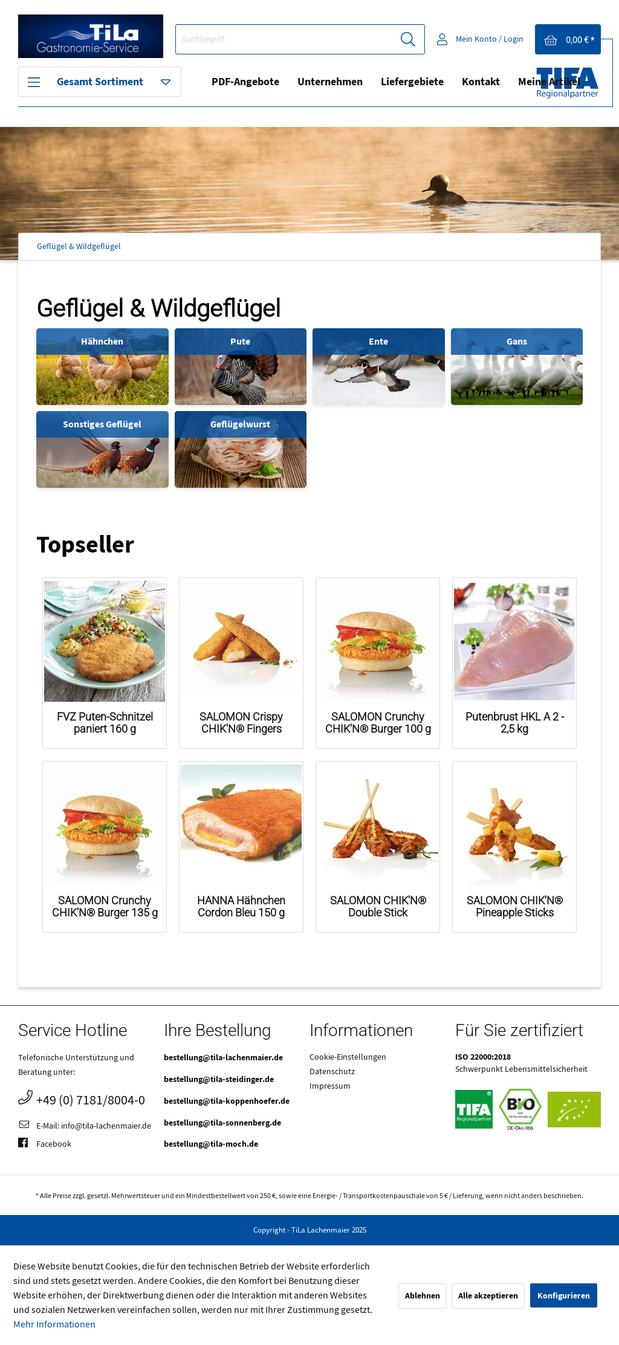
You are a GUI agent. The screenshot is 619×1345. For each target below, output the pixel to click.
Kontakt (481, 82)
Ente (378, 341)
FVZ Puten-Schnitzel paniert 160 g (105, 723)
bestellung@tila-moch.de (211, 1144)
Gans (517, 341)
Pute (240, 341)
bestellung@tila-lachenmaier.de (223, 1057)
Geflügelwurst (240, 424)
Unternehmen (330, 82)
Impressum (330, 1086)
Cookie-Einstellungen (348, 1057)
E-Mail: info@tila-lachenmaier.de (84, 1127)
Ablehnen (422, 1296)
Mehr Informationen (54, 1324)
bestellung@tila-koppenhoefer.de (227, 1101)
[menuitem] (300, 39)
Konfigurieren (563, 1296)
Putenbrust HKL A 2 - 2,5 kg (514, 723)
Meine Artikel (549, 82)
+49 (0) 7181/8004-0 (81, 1098)
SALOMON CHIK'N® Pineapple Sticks (515, 907)
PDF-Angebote (245, 82)
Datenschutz (332, 1072)
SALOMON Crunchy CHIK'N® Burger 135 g (105, 907)
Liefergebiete (412, 82)
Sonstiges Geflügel (102, 424)
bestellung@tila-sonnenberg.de (222, 1123)
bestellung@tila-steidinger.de (219, 1079)
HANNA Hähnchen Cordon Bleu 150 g (241, 907)
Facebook (44, 1145)
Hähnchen (102, 341)
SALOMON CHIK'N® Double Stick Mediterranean (378, 907)
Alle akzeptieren (488, 1296)
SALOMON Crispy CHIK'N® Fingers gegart (241, 723)
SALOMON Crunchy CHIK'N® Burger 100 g (378, 723)
